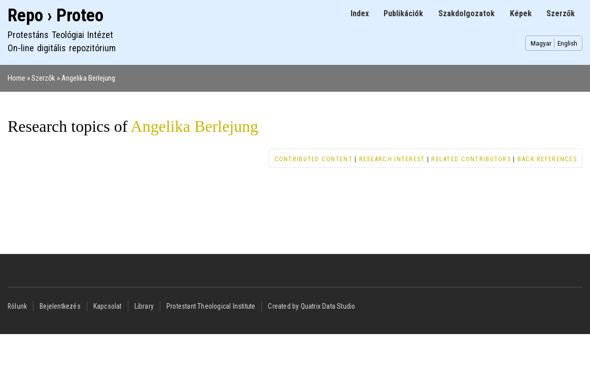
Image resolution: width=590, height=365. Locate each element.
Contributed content (313, 159)
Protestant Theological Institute (210, 306)
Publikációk (403, 13)
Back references (547, 159)
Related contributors (471, 159)
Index (360, 13)
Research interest (392, 159)
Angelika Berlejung (88, 78)
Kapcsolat (107, 306)
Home (16, 78)
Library (144, 306)
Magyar (541, 43)
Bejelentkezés (60, 306)
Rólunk (17, 306)
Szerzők (560, 13)
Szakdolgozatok (466, 13)
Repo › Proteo (55, 15)
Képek (521, 13)
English (567, 43)
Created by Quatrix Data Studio (311, 306)
